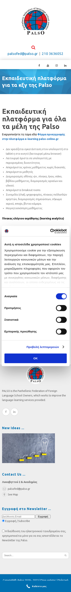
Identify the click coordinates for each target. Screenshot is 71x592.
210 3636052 (52, 55)
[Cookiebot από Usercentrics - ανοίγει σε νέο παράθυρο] (50, 231)
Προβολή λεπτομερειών (43, 347)
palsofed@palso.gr (23, 55)
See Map (10, 495)
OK (35, 358)
